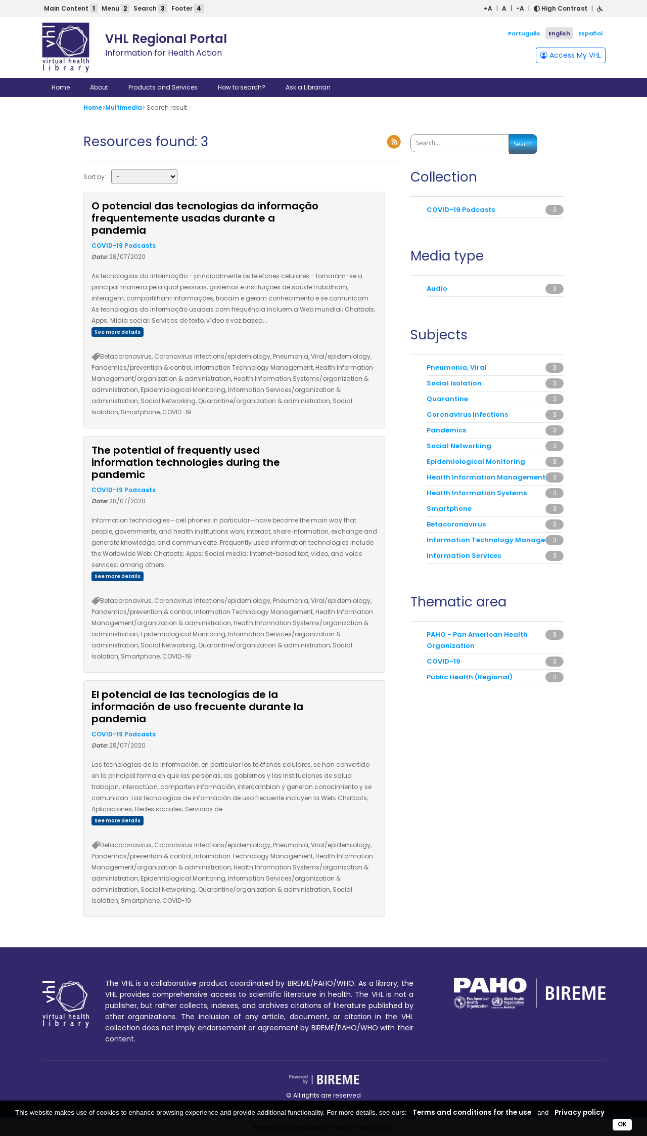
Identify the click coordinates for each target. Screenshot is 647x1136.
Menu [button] (115, 8)
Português (524, 33)
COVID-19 (443, 661)
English (559, 33)
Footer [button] (187, 8)
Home (61, 87)
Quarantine (447, 399)
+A (488, 8)
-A (520, 8)
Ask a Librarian (308, 87)
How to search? (241, 87)
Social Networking (459, 446)
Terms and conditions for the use (471, 1112)
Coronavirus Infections (467, 414)
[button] (600, 8)
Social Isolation (454, 383)
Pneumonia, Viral (457, 367)
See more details (118, 332)
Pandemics (446, 430)
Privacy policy (579, 1112)
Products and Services (163, 87)
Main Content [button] (71, 8)
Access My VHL (570, 55)
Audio (437, 288)
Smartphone (449, 508)
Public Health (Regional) (470, 677)
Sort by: (94, 176)
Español (590, 33)
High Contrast (560, 8)
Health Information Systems (477, 493)
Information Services (464, 555)
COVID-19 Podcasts (123, 245)
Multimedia (123, 107)
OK (622, 1124)
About (99, 87)
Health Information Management (486, 477)
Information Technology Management (495, 540)
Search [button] (150, 8)
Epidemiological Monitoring (476, 461)
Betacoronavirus (456, 524)
